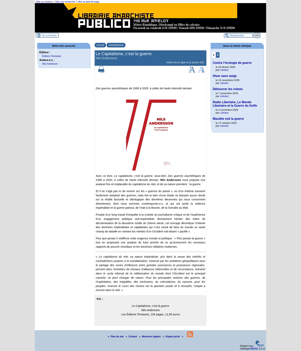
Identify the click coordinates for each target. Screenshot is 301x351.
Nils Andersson (50, 63)
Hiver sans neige (225, 76)
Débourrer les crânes (228, 89)
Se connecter (49, 35)
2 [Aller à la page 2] (217, 54)
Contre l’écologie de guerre (232, 62)
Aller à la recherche (65, 1)
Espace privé (171, 336)
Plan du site (116, 336)
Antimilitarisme (116, 45)
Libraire (224, 69)
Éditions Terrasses (51, 56)
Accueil (100, 45)
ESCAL (254, 348)
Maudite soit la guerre (228, 118)
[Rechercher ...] (238, 35)
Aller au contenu (44, 1)
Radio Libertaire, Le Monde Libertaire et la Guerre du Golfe (235, 103)
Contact (132, 336)
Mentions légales (150, 336)
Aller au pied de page (88, 1)
